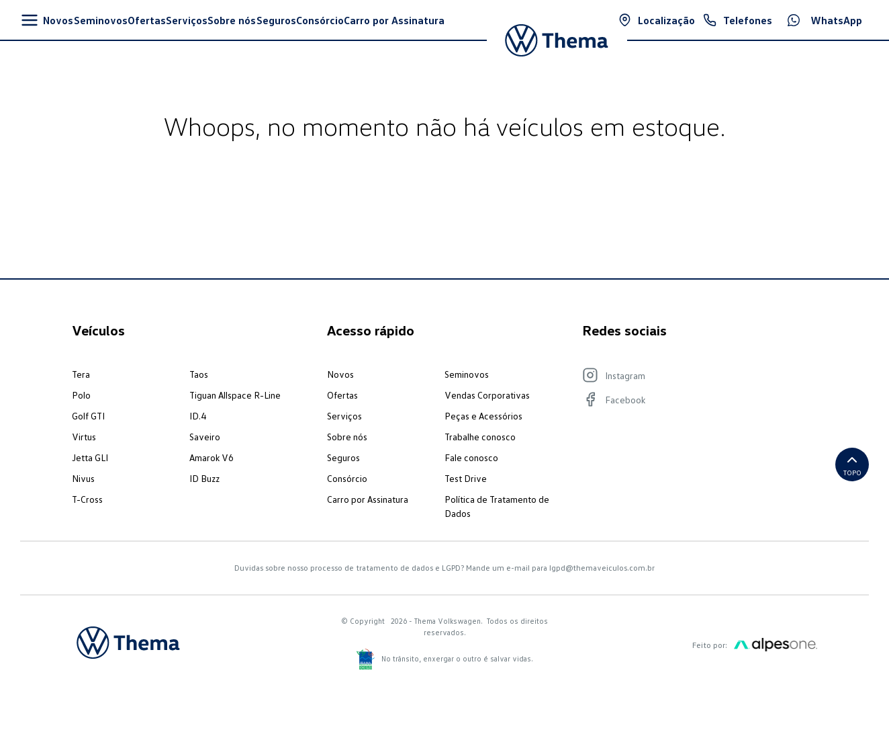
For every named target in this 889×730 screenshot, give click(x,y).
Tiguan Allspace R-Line (235, 395)
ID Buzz (204, 478)
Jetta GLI (90, 457)
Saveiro (204, 436)
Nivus (83, 478)
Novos (340, 374)
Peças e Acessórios (483, 415)
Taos (198, 374)
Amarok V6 (211, 457)
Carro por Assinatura (367, 499)
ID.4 (197, 415)
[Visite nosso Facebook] (693, 399)
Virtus (84, 436)
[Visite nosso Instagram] (693, 375)
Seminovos (466, 374)
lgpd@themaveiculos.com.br (602, 568)
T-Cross (87, 499)
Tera (81, 374)
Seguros (343, 457)
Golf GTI (88, 415)
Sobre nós (347, 436)
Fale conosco (471, 457)
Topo (852, 464)
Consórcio (347, 478)
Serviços (344, 415)
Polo (81, 395)
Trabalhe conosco (480, 436)
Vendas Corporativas (487, 395)
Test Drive (465, 478)
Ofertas (342, 395)
